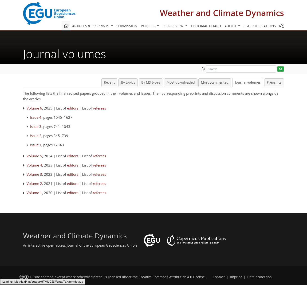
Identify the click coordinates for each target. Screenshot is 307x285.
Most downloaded (181, 82)
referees (99, 108)
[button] (203, 69)
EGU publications (260, 26)
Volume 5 (34, 156)
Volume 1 (34, 192)
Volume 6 (34, 108)
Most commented (214, 82)
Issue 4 (35, 117)
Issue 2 (35, 135)
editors (72, 108)
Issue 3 (35, 126)
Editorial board (206, 26)
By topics (128, 82)
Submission (126, 26)
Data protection (259, 277)
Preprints (274, 82)
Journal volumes (248, 82)
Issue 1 (35, 144)
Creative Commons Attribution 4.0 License (172, 277)
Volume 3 (34, 174)
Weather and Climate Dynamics (222, 12)
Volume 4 (34, 165)
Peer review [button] (173, 26)
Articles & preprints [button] (91, 26)
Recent (109, 82)
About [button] (230, 26)
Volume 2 (34, 183)
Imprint (236, 277)
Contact (219, 277)
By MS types (150, 82)
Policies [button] (148, 26)
